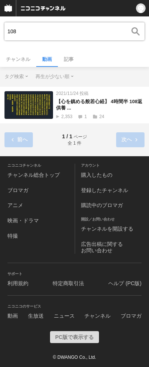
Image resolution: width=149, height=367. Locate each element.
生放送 (36, 316)
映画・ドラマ (23, 220)
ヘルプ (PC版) (125, 283)
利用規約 (17, 283)
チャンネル (18, 59)
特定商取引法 (68, 283)
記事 (69, 59)
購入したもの (96, 175)
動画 (47, 59)
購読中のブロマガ (102, 205)
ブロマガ (17, 190)
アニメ (15, 205)
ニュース (64, 316)
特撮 (12, 236)
